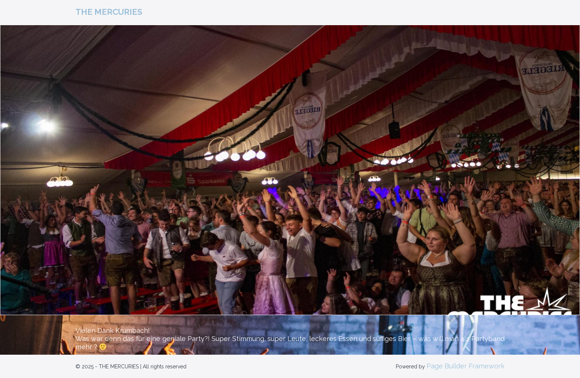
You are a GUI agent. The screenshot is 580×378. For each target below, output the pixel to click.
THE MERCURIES (108, 12)
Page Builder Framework (465, 366)
